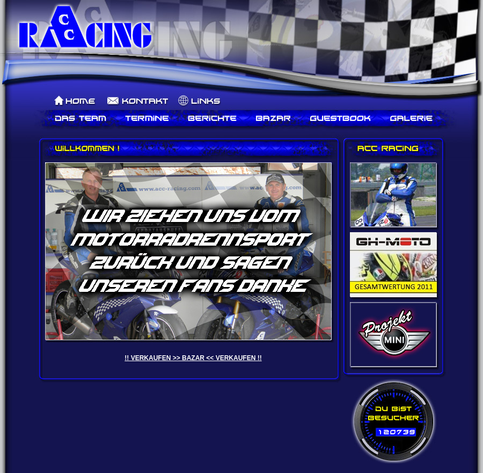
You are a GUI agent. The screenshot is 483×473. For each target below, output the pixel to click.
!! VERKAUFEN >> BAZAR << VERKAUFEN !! (193, 358)
